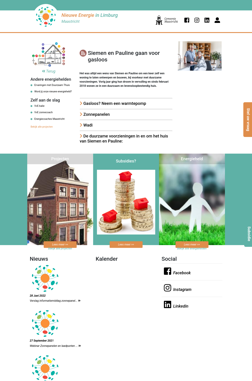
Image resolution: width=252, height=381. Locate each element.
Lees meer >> (60, 244)
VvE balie (38, 105)
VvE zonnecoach (42, 112)
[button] (186, 20)
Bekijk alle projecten (42, 126)
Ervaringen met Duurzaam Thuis (50, 85)
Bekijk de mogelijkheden (126, 238)
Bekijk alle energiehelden (192, 248)
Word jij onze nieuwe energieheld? (51, 91)
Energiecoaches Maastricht (48, 119)
